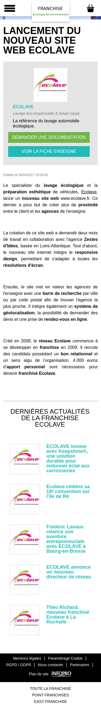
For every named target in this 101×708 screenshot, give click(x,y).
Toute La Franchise (50, 688)
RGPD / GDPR (18, 665)
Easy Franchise (50, 701)
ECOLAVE (23, 106)
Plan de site (38, 674)
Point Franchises (50, 695)
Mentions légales (27, 658)
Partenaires (79, 665)
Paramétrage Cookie (65, 658)
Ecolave (89, 192)
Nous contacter (50, 665)
